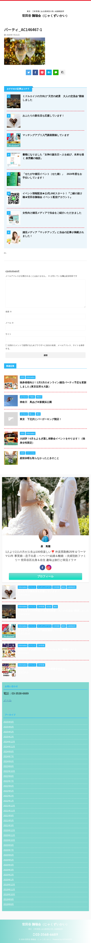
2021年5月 (8, 820)
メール (9, 323)
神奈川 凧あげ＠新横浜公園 (36, 402)
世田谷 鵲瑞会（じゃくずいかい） (45, 15)
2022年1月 (8, 801)
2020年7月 (8, 850)
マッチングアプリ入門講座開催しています (46, 135)
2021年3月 (8, 825)
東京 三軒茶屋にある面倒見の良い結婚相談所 (45, 929)
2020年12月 (9, 830)
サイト (8, 334)
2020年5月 (8, 860)
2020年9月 (8, 845)
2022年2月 (8, 796)
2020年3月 (8, 870)
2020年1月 (8, 880)
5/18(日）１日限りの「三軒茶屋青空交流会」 (43, 669)
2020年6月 (8, 855)
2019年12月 (9, 884)
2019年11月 (9, 889)
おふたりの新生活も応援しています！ (43, 115)
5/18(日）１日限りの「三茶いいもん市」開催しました (47, 649)
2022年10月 (9, 771)
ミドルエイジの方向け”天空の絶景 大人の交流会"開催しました (53, 610)
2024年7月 (8, 756)
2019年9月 (8, 899)
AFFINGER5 (67, 940)
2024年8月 (8, 751)
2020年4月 (8, 865)
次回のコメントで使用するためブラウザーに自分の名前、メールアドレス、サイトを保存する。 (44, 347)
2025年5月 (8, 732)
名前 (8, 312)
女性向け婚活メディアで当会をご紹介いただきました (52, 213)
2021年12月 (9, 806)
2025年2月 (8, 737)
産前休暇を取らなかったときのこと (39, 458)
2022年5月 (8, 791)
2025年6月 (8, 727)
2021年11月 (9, 811)
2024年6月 (8, 761)
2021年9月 (8, 815)
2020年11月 (9, 835)
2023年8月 (8, 766)
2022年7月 (8, 781)
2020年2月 (8, 875)
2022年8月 (8, 776)
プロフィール (45, 576)
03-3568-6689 (45, 935)
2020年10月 (9, 840)
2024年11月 (9, 746)
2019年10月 (9, 894)
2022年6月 (8, 786)
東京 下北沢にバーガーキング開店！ (41, 419)
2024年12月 (9, 742)
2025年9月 (8, 722)
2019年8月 (8, 904)
